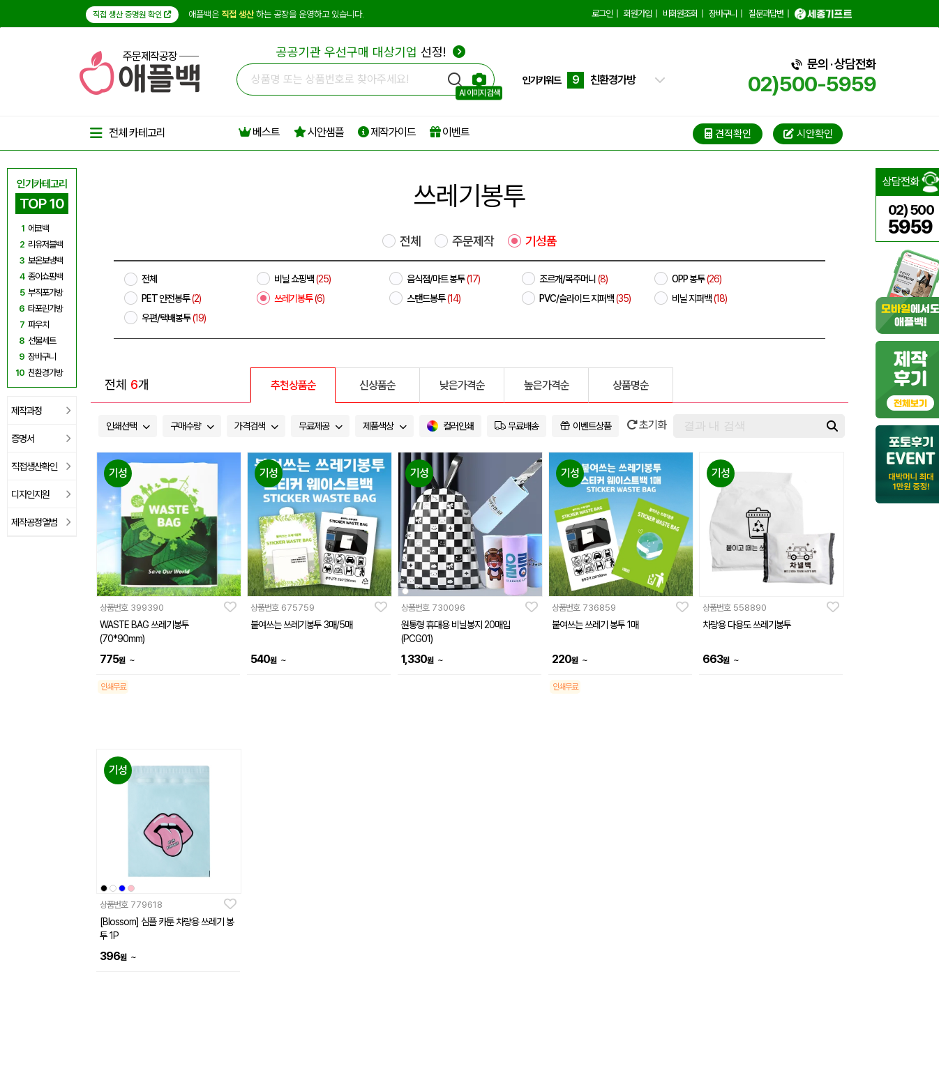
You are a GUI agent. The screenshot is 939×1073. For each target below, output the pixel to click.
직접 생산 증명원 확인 (132, 15)
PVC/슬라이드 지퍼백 (585, 298)
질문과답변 (766, 13)
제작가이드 (387, 132)
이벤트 (450, 132)
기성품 (541, 241)
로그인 (602, 13)
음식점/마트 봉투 (443, 278)
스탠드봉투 (433, 298)
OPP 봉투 (696, 278)
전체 (410, 241)
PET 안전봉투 (171, 298)
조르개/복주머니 (573, 278)
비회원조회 (680, 13)
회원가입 (638, 13)
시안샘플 (319, 132)
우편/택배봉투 (174, 318)
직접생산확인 (40, 466)
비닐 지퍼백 (699, 298)
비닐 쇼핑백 (302, 278)
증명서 (40, 438)
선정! (370, 52)
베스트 (259, 132)
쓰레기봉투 (299, 298)
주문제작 (473, 241)
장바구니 (723, 13)
